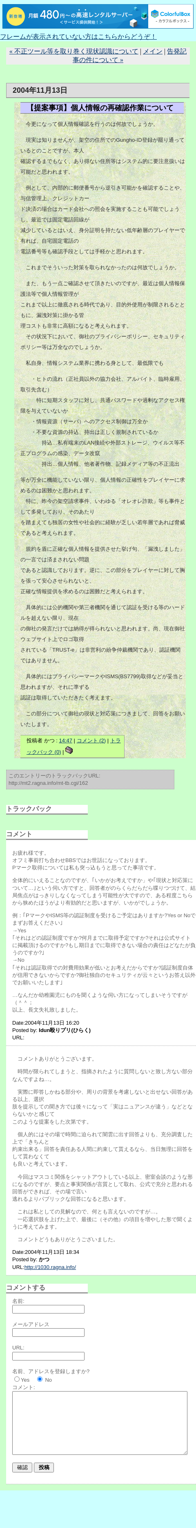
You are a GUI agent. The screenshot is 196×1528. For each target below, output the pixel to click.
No (48, 1380)
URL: (18, 1348)
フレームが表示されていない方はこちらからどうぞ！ (78, 36)
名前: (18, 1301)
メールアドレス (30, 1324)
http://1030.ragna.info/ (50, 1267)
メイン (153, 51)
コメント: (23, 1387)
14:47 (65, 740)
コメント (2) (91, 740)
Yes (25, 1380)
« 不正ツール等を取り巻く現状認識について (73, 51)
